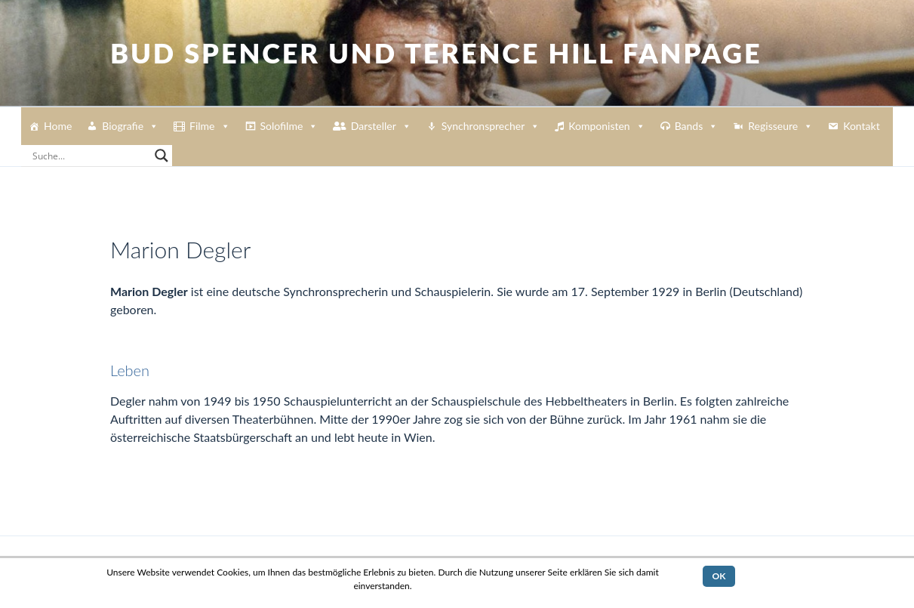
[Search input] (89, 155)
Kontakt (861, 125)
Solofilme (289, 126)
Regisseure (780, 126)
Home (58, 125)
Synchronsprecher (491, 126)
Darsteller (381, 126)
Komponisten (606, 126)
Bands (697, 126)
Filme (209, 126)
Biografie (130, 126)
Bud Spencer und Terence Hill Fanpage (436, 52)
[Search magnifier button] (161, 155)
